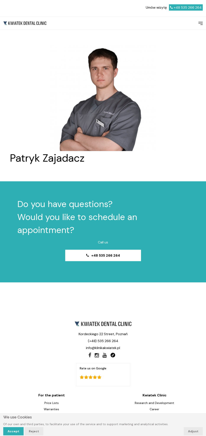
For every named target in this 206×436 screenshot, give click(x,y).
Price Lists (51, 403)
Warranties (51, 409)
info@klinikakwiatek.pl (103, 348)
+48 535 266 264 (186, 7)
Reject (34, 431)
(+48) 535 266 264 (103, 341)
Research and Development (154, 403)
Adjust (193, 431)
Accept (13, 431)
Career (154, 409)
